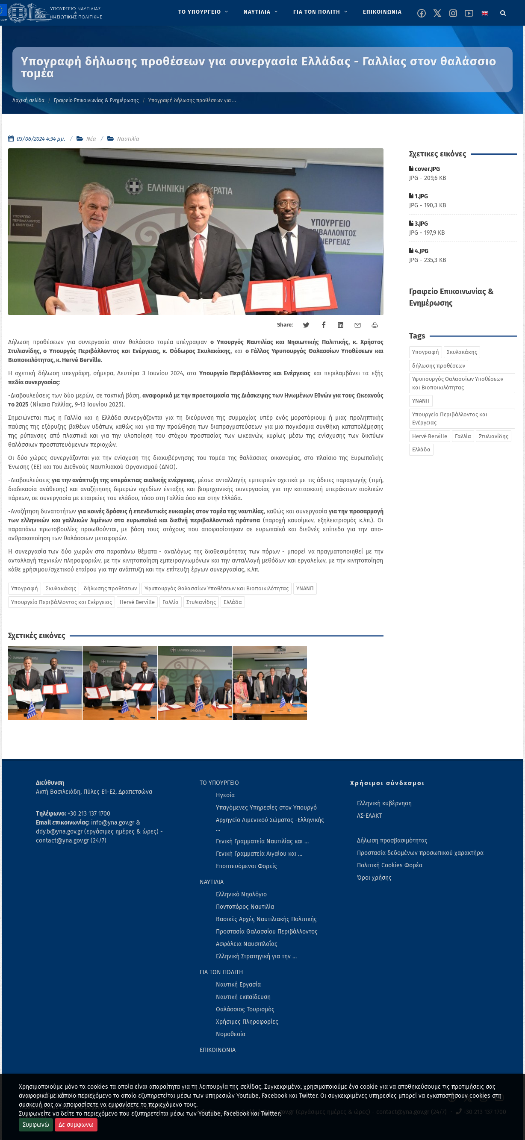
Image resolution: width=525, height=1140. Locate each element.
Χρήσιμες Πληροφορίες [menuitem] (247, 1021)
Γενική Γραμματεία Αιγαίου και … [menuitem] (259, 853)
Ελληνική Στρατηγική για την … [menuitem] (256, 956)
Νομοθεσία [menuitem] (230, 1034)
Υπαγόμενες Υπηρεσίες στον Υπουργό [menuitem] (266, 807)
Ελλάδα (233, 602)
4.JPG (418, 251)
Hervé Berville (137, 602)
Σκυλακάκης (61, 588)
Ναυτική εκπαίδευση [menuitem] (243, 997)
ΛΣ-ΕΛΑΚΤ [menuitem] (369, 815)
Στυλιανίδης (201, 602)
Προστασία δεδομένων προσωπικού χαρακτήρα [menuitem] (420, 853)
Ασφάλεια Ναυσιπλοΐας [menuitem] (246, 944)
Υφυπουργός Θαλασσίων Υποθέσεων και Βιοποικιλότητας (217, 588)
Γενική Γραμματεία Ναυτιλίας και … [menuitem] (262, 841)
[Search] (503, 12)
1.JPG (418, 196)
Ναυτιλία (128, 139)
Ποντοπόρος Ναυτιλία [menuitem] (245, 906)
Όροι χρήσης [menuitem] (374, 877)
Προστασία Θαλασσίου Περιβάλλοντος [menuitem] (267, 931)
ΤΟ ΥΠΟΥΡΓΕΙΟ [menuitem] (219, 783)
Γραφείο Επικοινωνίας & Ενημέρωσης (96, 100)
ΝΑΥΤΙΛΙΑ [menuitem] (212, 882)
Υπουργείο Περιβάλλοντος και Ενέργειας (61, 602)
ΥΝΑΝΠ (305, 588)
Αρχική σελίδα (28, 100)
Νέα (91, 139)
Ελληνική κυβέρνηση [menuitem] (384, 803)
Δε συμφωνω (76, 1124)
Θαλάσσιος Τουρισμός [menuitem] (245, 1009)
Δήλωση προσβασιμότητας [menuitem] (392, 840)
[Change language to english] (485, 13)
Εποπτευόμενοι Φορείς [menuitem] (246, 866)
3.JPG (418, 223)
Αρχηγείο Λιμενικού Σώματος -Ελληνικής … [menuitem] (270, 824)
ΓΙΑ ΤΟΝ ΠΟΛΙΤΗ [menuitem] (221, 972)
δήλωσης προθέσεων (110, 588)
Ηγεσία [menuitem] (225, 795)
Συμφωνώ (36, 1124)
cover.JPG (424, 169)
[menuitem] (204, 12)
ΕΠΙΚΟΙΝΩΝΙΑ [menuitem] (218, 1050)
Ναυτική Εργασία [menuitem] (238, 984)
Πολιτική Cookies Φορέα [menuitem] (389, 865)
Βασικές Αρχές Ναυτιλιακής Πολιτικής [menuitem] (266, 919)
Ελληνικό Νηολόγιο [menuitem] (241, 894)
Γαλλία (170, 602)
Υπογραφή (24, 588)
